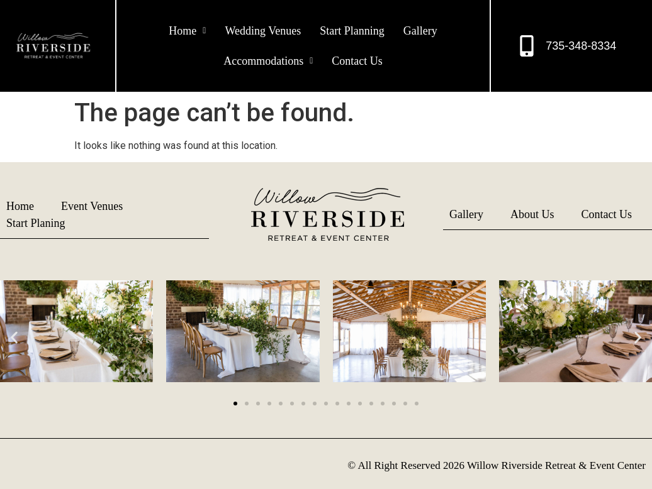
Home (187, 31)
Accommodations (268, 61)
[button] (187, 31)
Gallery (420, 31)
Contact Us (357, 61)
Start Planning (352, 31)
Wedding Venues (263, 31)
